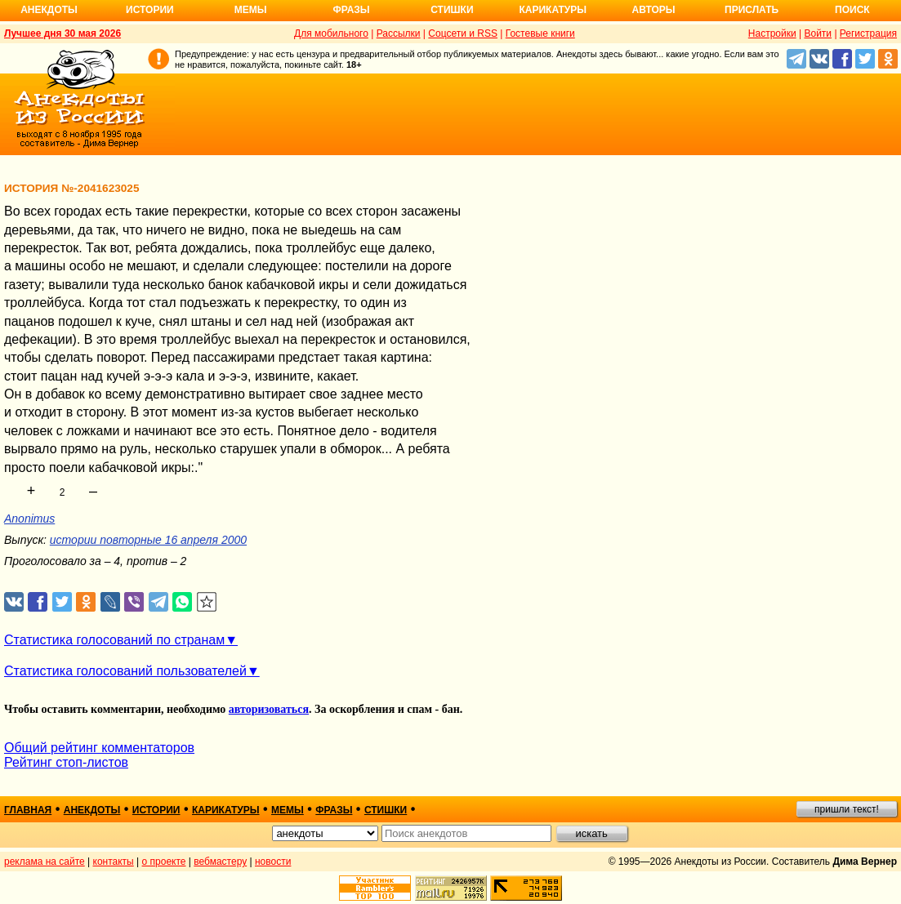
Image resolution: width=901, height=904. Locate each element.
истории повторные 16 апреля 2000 (148, 539)
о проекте (164, 861)
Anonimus (29, 518)
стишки (385, 810)
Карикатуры (553, 10)
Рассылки (399, 33)
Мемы (250, 10)
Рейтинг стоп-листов (66, 762)
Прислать (751, 10)
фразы (333, 810)
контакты (113, 861)
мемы (287, 810)
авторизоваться (269, 709)
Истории (150, 10)
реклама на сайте (44, 861)
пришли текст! (846, 809)
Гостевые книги (540, 33)
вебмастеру (220, 861)
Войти (818, 33)
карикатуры (226, 810)
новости (273, 861)
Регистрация (868, 33)
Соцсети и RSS (462, 33)
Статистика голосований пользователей (125, 671)
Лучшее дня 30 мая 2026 (62, 33)
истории (156, 810)
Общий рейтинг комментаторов (99, 748)
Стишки (451, 10)
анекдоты (92, 810)
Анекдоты (49, 10)
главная (27, 810)
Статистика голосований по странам (114, 640)
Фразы (350, 10)
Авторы (654, 10)
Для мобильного (331, 33)
